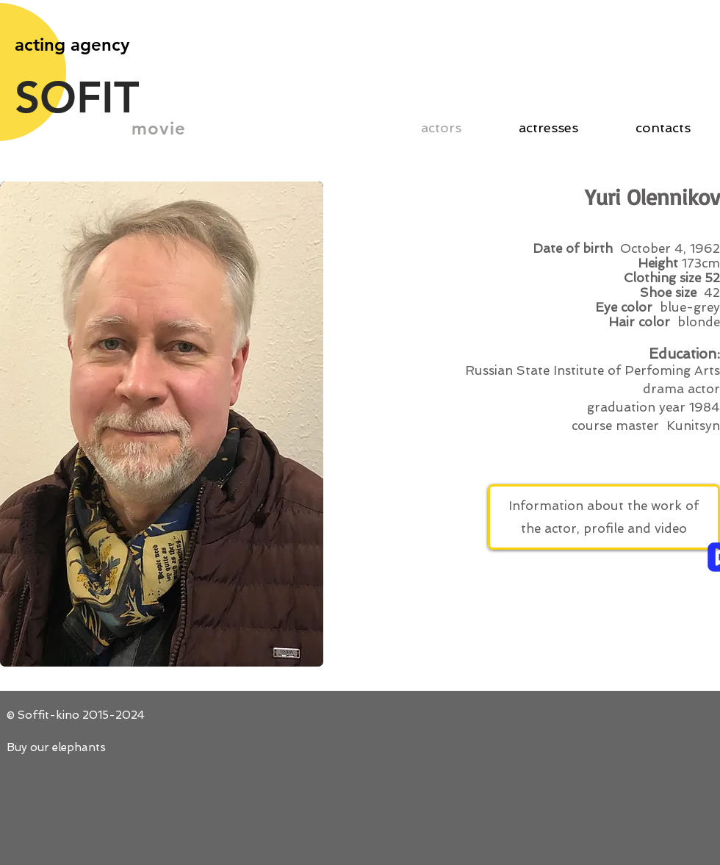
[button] (161, 424)
